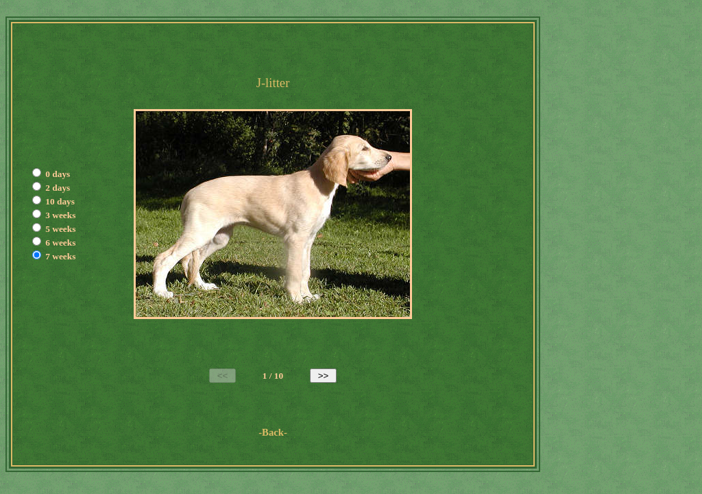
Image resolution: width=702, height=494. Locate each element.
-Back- (272, 432)
